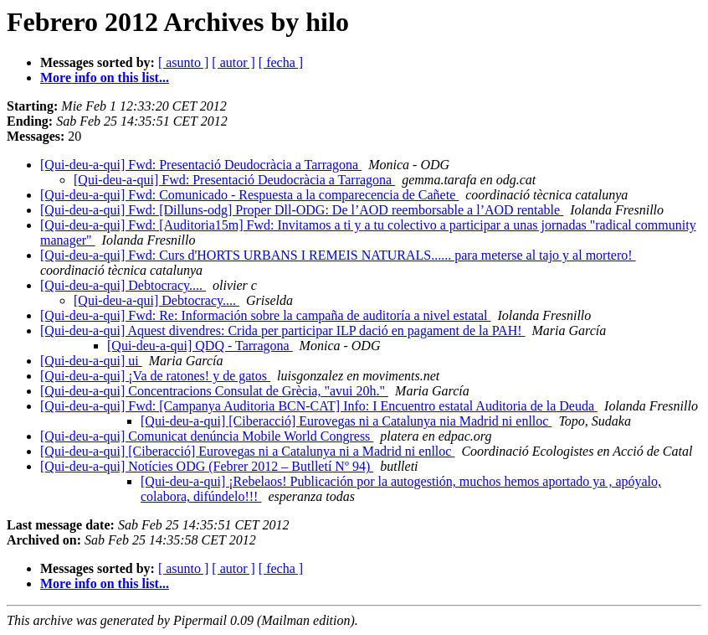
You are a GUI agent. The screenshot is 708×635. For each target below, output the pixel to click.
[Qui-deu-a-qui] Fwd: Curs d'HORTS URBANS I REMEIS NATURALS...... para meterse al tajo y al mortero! (338, 255)
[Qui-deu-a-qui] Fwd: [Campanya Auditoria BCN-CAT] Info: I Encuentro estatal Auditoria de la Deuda (319, 406)
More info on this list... (104, 77)
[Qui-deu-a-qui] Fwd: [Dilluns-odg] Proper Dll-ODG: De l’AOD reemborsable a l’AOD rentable (301, 210)
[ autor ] (233, 62)
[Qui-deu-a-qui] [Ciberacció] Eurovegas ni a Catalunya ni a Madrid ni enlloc (247, 451)
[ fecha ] (281, 62)
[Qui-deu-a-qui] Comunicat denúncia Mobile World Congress (206, 436)
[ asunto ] (183, 62)
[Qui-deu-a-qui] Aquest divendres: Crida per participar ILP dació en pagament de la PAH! (283, 330)
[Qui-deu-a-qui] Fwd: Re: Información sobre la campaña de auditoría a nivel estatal (265, 315)
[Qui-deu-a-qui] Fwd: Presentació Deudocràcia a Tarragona (201, 164)
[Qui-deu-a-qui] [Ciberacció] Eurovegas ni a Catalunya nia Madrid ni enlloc (346, 421)
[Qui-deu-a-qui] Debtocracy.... (123, 285)
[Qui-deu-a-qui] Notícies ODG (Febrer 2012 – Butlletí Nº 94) (206, 466)
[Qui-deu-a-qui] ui (91, 361)
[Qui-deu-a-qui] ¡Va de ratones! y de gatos (155, 376)
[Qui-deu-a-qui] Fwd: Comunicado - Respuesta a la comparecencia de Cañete (249, 195)
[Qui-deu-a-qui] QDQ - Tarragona (200, 345)
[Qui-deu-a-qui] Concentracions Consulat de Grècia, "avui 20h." (214, 391)
